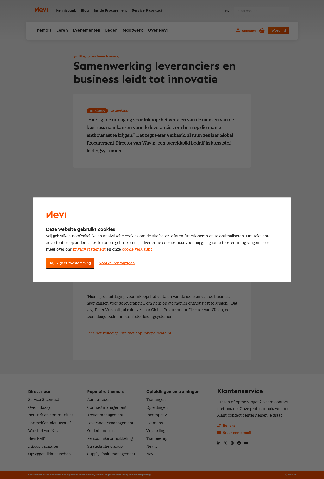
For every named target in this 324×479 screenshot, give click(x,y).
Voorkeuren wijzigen (117, 263)
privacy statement (89, 249)
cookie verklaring (137, 249)
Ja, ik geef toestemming (70, 263)
